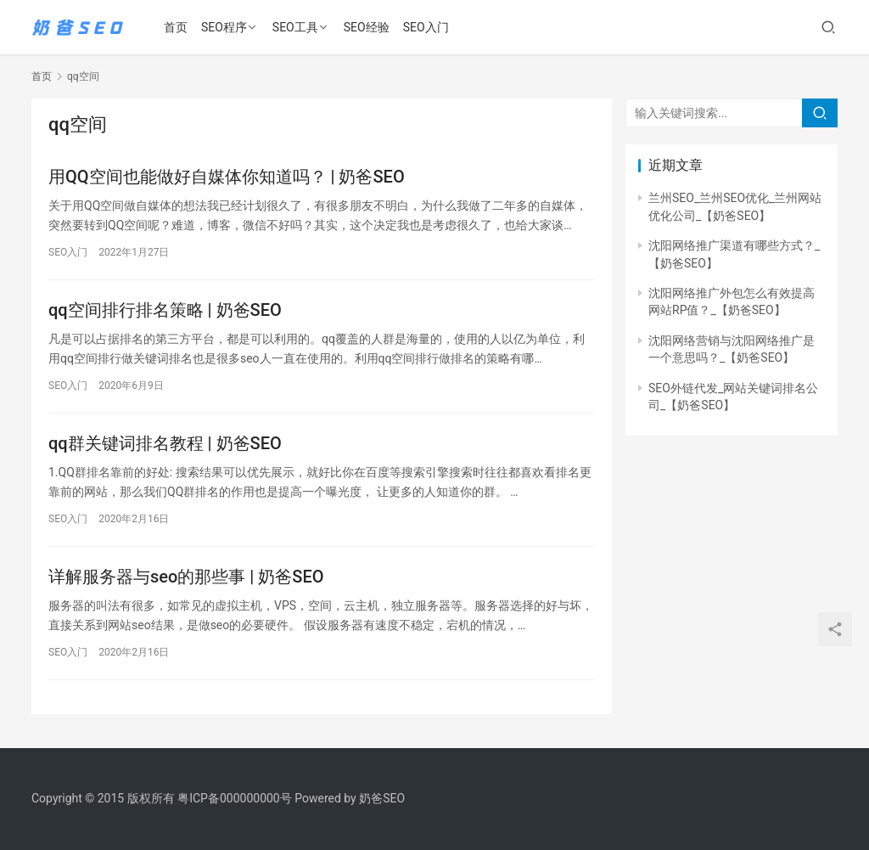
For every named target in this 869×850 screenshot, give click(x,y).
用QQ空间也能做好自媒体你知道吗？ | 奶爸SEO (226, 176)
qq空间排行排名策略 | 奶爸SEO (165, 310)
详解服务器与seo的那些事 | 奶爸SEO (185, 576)
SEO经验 (367, 27)
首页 (176, 27)
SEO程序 (224, 27)
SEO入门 (426, 27)
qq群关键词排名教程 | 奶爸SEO (165, 443)
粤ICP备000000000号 (234, 798)
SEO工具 (295, 27)
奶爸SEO (382, 798)
